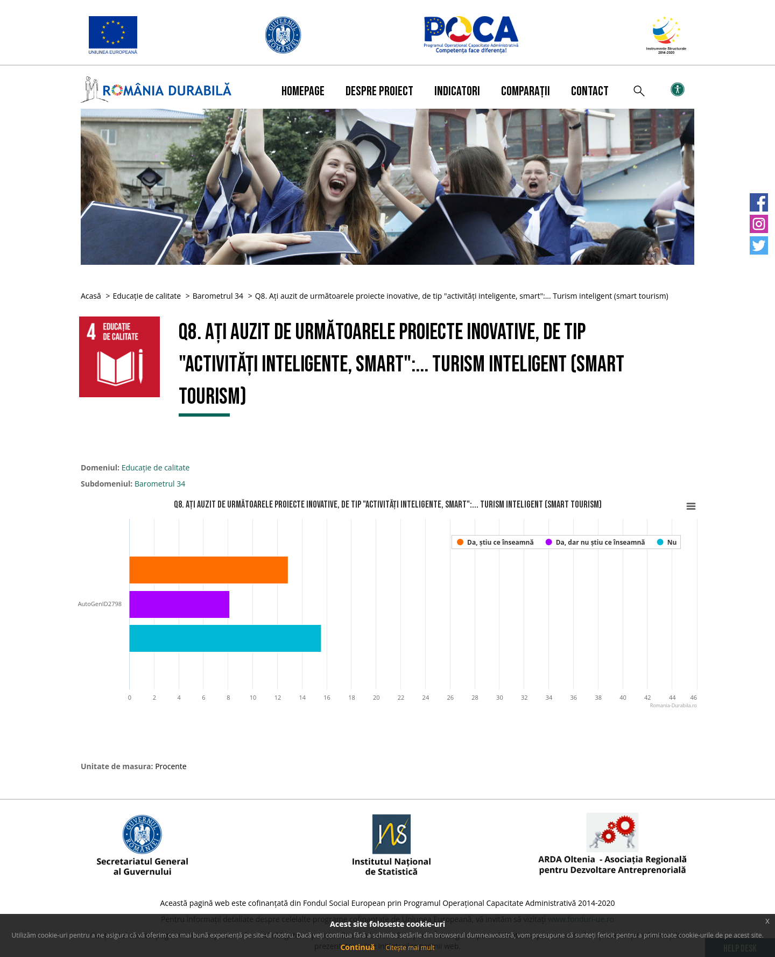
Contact (590, 91)
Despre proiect (379, 91)
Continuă (357, 947)
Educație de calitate (146, 296)
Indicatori (457, 91)
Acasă (91, 296)
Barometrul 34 (218, 296)
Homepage (303, 91)
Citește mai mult (409, 947)
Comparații (525, 91)
